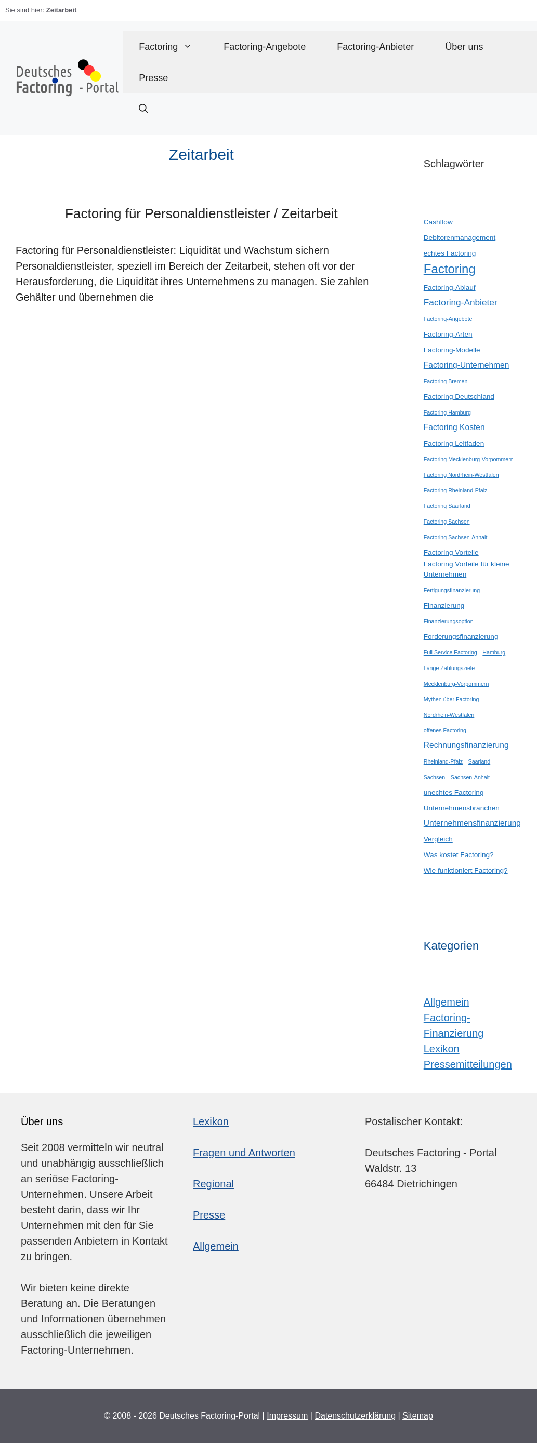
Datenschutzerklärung (355, 1415)
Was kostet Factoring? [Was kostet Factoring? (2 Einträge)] (459, 855)
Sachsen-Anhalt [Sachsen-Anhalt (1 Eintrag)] (470, 777)
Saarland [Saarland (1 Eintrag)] (479, 761)
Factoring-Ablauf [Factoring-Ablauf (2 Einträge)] (450, 287)
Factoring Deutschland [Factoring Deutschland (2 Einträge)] (459, 396)
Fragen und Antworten (244, 1152)
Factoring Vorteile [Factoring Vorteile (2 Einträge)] (451, 552)
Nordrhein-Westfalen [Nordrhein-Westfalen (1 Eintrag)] (449, 715)
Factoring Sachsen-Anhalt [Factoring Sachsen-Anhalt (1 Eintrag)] (456, 537)
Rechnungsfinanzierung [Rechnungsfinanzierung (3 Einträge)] (466, 745)
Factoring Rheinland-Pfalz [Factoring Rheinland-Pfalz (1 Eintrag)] (456, 490)
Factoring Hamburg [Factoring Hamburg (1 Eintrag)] (447, 412)
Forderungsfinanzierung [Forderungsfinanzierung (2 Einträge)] (461, 636)
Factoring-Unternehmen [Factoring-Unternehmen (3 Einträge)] (466, 364)
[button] (143, 109)
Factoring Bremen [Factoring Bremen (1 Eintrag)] (446, 381)
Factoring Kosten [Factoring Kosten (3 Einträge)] (454, 427)
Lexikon (442, 1048)
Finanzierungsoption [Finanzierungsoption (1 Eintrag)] (449, 621)
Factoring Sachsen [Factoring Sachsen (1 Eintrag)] (447, 521)
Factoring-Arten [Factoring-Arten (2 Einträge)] (448, 334)
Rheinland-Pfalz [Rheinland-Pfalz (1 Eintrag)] (443, 761)
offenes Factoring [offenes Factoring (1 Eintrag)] (445, 730)
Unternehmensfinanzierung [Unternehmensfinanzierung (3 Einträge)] (472, 823)
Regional (213, 1184)
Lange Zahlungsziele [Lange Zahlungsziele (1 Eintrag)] (449, 668)
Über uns (464, 47)
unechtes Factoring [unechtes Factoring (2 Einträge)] (454, 792)
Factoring (173, 46)
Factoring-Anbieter (375, 47)
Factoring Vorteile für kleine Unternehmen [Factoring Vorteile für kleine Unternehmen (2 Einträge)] (466, 569)
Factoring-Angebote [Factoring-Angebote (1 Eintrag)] (448, 319)
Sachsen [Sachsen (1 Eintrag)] (434, 777)
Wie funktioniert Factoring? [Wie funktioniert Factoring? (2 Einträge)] (466, 870)
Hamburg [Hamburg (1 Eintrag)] (493, 652)
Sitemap (417, 1415)
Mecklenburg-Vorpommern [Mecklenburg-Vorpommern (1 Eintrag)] (456, 683)
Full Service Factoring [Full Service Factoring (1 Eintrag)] (450, 652)
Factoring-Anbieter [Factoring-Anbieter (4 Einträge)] (460, 302)
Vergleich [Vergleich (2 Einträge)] (438, 839)
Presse (153, 78)
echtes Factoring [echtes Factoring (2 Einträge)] (450, 253)
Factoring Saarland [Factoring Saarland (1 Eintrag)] (447, 506)
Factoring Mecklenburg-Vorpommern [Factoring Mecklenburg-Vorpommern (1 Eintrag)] (469, 459)
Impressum (287, 1415)
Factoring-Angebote (265, 47)
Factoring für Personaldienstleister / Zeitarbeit (201, 213)
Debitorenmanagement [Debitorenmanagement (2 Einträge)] (459, 238)
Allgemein (446, 1002)
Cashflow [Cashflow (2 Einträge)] (438, 222)
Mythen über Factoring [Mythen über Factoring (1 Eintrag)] (451, 699)
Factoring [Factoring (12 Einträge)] (450, 269)
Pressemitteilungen (468, 1064)
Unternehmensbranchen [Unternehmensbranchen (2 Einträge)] (462, 808)
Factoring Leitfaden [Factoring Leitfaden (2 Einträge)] (454, 443)
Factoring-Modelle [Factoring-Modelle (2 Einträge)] (452, 350)
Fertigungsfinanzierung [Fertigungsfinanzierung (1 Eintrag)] (452, 590)
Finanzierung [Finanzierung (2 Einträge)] (444, 605)
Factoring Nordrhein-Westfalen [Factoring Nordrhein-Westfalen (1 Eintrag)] (461, 475)
